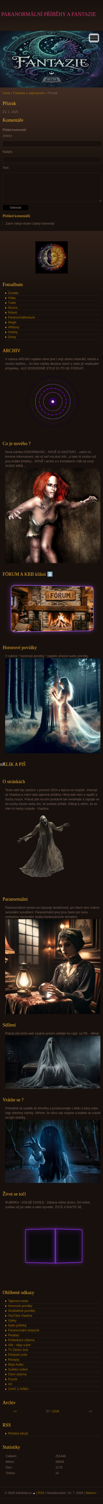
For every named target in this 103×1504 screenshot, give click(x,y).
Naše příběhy (17, 1325)
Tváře (12, 303)
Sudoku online (18, 1369)
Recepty (13, 1359)
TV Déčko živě (18, 1350)
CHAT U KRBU (18, 1389)
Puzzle (12, 1379)
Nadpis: (8, 152)
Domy (12, 337)
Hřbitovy (13, 327)
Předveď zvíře (17, 1355)
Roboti (12, 312)
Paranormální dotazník (23, 1330)
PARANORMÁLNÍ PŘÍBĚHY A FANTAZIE (48, 14)
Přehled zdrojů (18, 1433)
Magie (12, 322)
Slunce (13, 307)
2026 (55, 1411)
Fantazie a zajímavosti (29, 93)
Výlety (12, 1320)
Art (10, 1384)
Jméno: (8, 136)
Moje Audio (15, 1364)
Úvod (6, 93)
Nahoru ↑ (92, 1493)
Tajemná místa (18, 1301)
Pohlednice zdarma (21, 1340)
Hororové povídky (20, 1306)
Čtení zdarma (17, 1374)
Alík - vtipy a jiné (19, 1345)
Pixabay (13, 1335)
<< (15, 1411)
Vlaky (12, 298)
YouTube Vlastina (20, 1315)
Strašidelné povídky (21, 1311)
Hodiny (13, 332)
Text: (6, 168)
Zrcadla (13, 293)
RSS (41, 1493)
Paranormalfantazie (21, 317)
